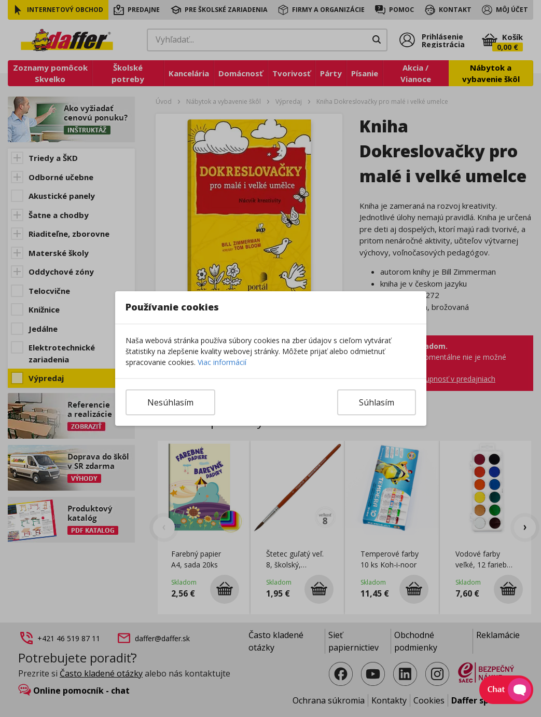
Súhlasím (376, 402)
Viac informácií (222, 362)
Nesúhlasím (170, 402)
